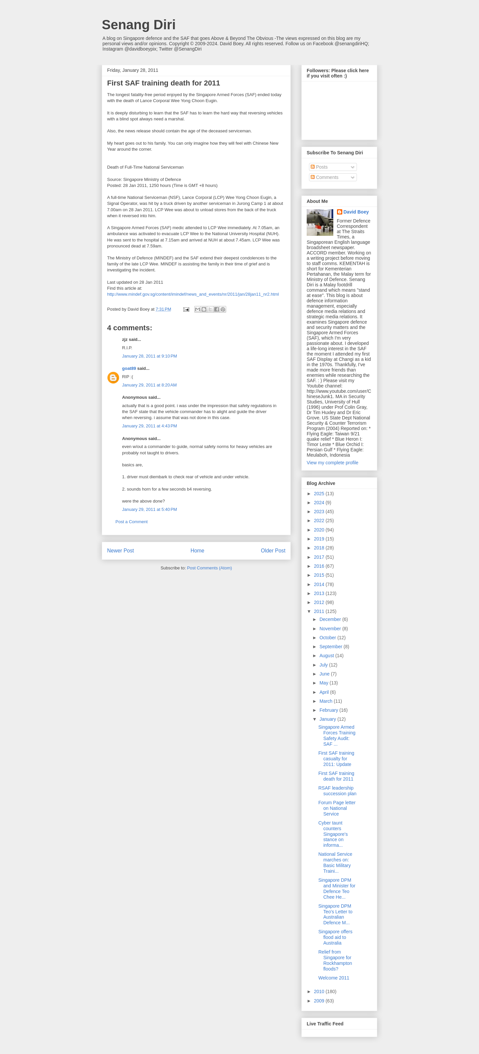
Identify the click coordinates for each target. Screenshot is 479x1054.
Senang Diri (139, 24)
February (329, 710)
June (325, 674)
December (330, 619)
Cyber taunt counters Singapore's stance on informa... (333, 834)
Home (198, 550)
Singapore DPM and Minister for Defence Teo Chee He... (336, 888)
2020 (320, 529)
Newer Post (120, 550)
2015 (320, 575)
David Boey (356, 212)
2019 (320, 538)
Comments (325, 177)
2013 (320, 593)
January (328, 719)
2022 (320, 520)
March (326, 701)
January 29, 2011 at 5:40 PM (149, 509)
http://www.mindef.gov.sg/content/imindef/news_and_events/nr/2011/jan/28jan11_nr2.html (193, 294)
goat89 (129, 368)
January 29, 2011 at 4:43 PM (149, 425)
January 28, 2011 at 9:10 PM (149, 356)
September (331, 646)
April (324, 692)
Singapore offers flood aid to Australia (335, 937)
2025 (320, 493)
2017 (320, 557)
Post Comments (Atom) (209, 567)
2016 (320, 566)
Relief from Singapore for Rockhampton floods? (335, 960)
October (328, 637)
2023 (320, 511)
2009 (320, 1000)
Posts (319, 167)
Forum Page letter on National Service (337, 808)
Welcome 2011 (333, 977)
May (324, 682)
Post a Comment (131, 521)
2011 (320, 611)
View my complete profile (332, 462)
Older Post (273, 550)
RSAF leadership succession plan (337, 790)
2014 (320, 584)
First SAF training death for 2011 (336, 776)
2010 (320, 991)
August (327, 655)
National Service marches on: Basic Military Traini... (335, 862)
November (330, 628)
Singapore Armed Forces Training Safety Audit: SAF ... (336, 735)
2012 (320, 602)
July (324, 665)
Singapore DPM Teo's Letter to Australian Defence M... (335, 914)
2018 (320, 547)
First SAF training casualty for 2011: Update (336, 758)
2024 (320, 502)
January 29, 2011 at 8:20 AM (149, 384)
